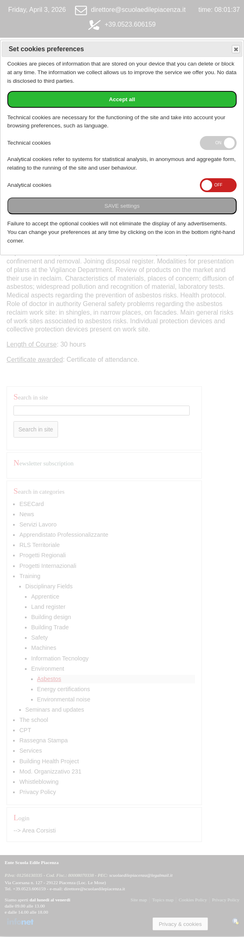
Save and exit (235, 49)
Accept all (122, 99)
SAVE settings (122, 206)
